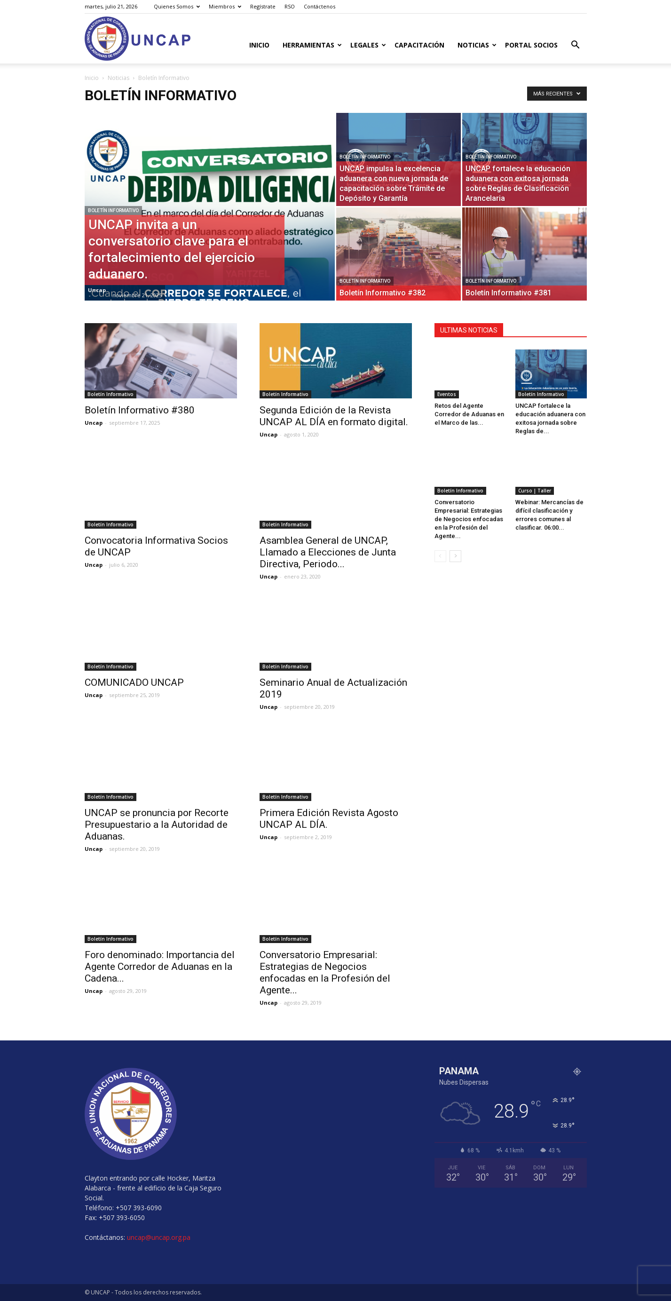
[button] (575, 45)
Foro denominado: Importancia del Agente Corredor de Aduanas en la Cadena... (160, 966)
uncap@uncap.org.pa (158, 1237)
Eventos (446, 394)
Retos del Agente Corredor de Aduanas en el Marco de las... (469, 414)
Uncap (97, 290)
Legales (368, 44)
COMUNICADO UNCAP (134, 682)
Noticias (477, 44)
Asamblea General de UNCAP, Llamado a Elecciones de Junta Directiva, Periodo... (328, 552)
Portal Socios (531, 44)
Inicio (259, 44)
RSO (289, 6)
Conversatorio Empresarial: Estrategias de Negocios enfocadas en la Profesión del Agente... (325, 972)
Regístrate (263, 6)
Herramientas (312, 44)
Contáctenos (319, 6)
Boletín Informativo (113, 210)
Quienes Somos (177, 6)
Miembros (225, 6)
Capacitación (419, 44)
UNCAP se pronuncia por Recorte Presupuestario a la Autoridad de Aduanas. (157, 824)
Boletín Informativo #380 (140, 410)
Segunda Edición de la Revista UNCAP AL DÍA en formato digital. (334, 416)
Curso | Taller (534, 490)
